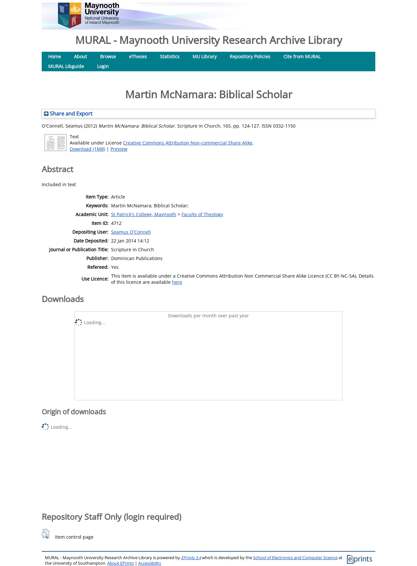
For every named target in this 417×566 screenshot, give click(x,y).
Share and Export (68, 113)
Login (103, 66)
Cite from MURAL (302, 56)
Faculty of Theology (202, 214)
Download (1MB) (87, 149)
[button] (45, 534)
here (177, 282)
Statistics (170, 56)
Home (54, 56)
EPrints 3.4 (191, 557)
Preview (118, 149)
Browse (108, 56)
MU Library (205, 56)
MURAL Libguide (66, 66)
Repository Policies (250, 56)
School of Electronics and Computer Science (295, 557)
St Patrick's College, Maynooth (143, 214)
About (80, 56)
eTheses (138, 56)
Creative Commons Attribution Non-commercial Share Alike (187, 143)
